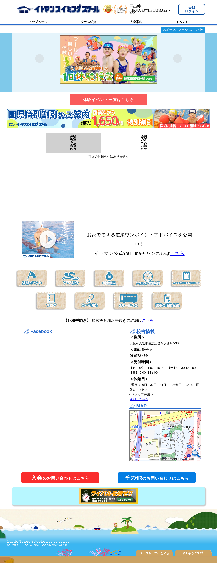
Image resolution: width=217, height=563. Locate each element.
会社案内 (16, 544)
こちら (177, 253)
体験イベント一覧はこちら (108, 100)
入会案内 (136, 22)
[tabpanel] (108, 58)
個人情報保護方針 (57, 544)
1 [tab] (100, 87)
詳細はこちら (139, 399)
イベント (182, 22)
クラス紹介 (88, 22)
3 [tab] (111, 87)
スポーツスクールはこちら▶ (183, 29)
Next (177, 58)
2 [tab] (106, 87)
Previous (39, 58)
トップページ (38, 22)
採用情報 (34, 544)
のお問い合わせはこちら (60, 478)
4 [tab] (117, 87)
